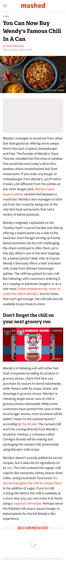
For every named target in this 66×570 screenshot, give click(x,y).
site (9, 468)
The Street (29, 424)
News (6, 16)
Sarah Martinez (15, 46)
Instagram (56, 359)
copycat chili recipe (27, 503)
